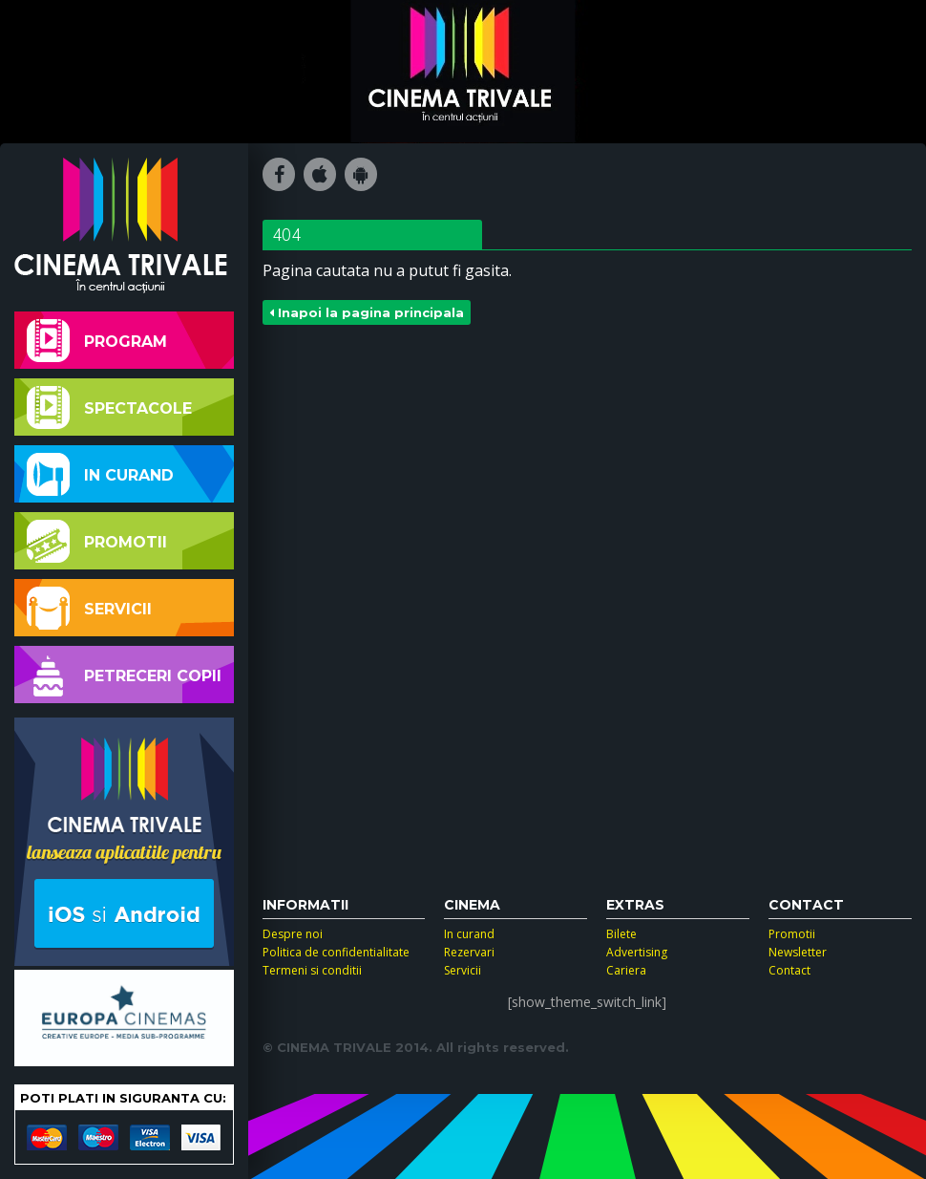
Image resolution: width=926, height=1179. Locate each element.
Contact (789, 970)
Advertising (636, 952)
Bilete (621, 934)
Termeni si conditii (312, 970)
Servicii (89, 608)
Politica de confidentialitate (336, 952)
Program (97, 340)
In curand (100, 474)
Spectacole (109, 407)
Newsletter (797, 952)
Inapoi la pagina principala (366, 312)
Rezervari (469, 952)
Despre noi (293, 934)
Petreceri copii (124, 675)
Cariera (626, 970)
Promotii (97, 541)
